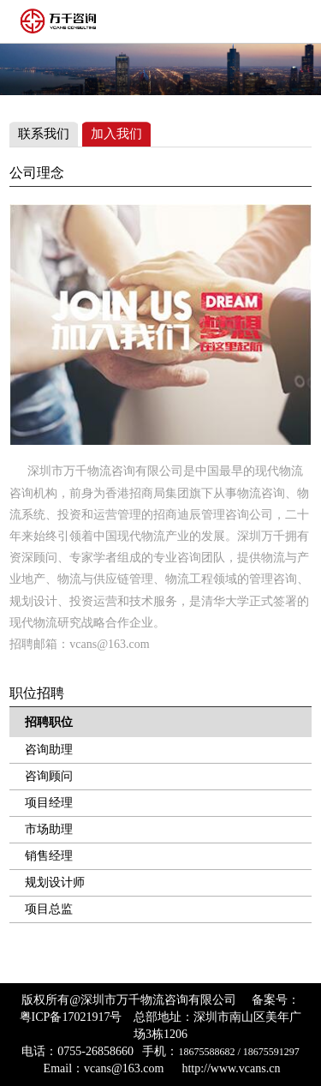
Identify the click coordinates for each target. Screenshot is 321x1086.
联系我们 (43, 134)
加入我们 (116, 134)
